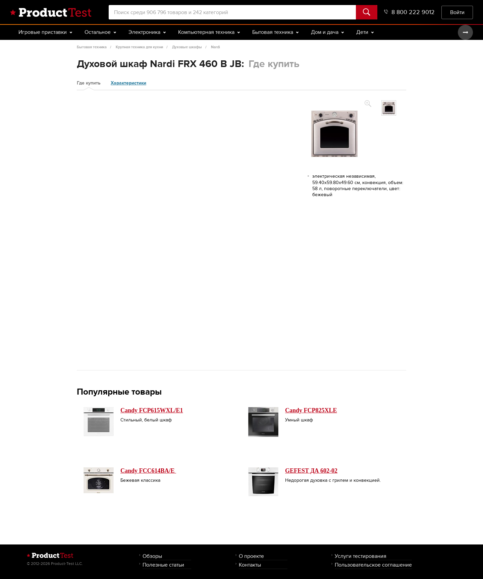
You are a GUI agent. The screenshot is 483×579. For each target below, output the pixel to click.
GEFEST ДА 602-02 (311, 470)
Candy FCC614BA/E (148, 470)
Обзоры (152, 556)
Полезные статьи (163, 565)
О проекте (251, 556)
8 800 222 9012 (409, 12)
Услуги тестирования (360, 556)
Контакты (250, 565)
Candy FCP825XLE (311, 410)
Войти (457, 12)
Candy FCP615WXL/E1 (151, 410)
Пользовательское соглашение (373, 565)
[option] (388, 108)
